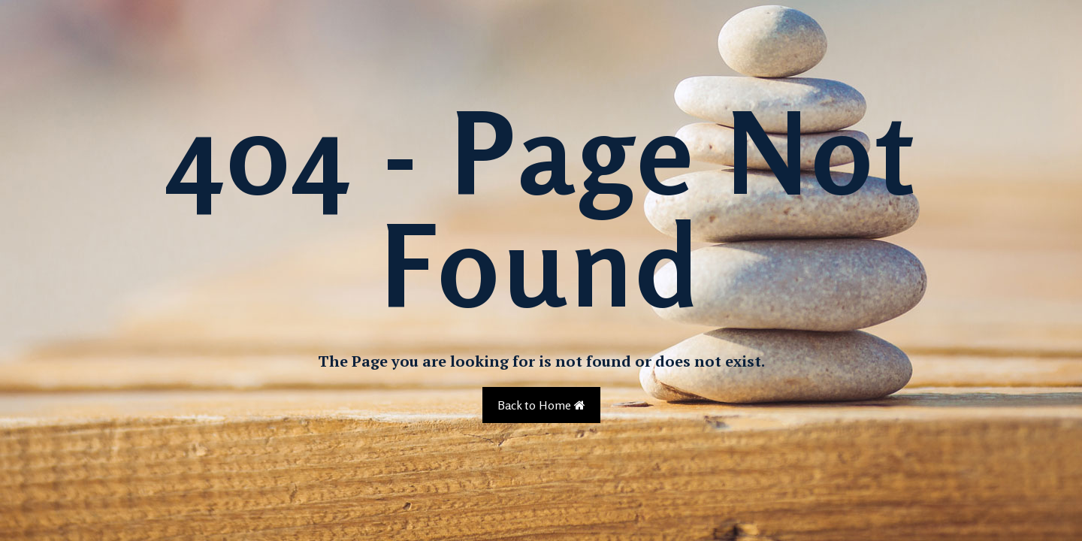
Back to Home (541, 405)
